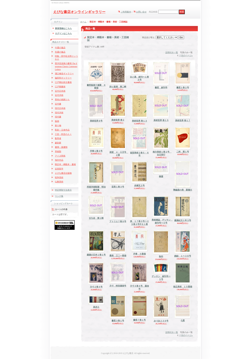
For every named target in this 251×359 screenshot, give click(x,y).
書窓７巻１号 (139, 320)
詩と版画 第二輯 (117, 86)
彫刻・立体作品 (62, 130)
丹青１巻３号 (96, 151)
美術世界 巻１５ (161, 120)
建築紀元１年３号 (182, 220)
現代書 (58, 117)
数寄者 (58, 138)
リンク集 (59, 196)
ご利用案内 (126, 12)
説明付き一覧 (171, 52)
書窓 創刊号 (161, 87)
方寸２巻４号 (96, 287)
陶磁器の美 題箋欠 (182, 190)
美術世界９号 (96, 121)
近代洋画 (59, 95)
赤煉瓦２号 (139, 185)
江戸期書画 (60, 86)
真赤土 (96, 307)
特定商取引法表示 (63, 190)
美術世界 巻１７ (182, 120)
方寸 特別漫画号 (117, 286)
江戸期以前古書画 (63, 82)
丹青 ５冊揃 (139, 254)
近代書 (58, 104)
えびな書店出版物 (63, 173)
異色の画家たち (62, 99)
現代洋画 (59, 112)
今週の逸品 (60, 47)
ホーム (83, 22)
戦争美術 (59, 177)
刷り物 (58, 125)
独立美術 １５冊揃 (182, 286)
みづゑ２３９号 (161, 321)
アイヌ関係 (60, 156)
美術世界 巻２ (117, 120)
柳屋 (161, 176)
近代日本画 (60, 91)
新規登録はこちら (63, 28)
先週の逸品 (60, 52)
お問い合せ (141, 12)
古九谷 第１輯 (96, 218)
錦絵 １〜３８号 (182, 256)
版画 (57, 121)
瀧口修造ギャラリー (64, 73)
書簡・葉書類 (61, 147)
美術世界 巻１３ (139, 121)
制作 (161, 256)
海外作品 (59, 160)
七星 (183, 320)
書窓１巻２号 (182, 87)
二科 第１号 (182, 151)
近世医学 (59, 169)
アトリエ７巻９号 (117, 221)
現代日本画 (60, 108)
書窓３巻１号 (118, 320)
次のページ (187, 55)
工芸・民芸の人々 (63, 134)
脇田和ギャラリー (63, 78)
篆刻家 (58, 143)
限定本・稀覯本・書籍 (65, 164)
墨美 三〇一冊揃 (117, 255)
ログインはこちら (63, 33)
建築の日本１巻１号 (96, 255)
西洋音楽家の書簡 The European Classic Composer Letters (66, 66)
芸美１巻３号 (118, 187)
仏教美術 (59, 181)
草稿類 (58, 151)
